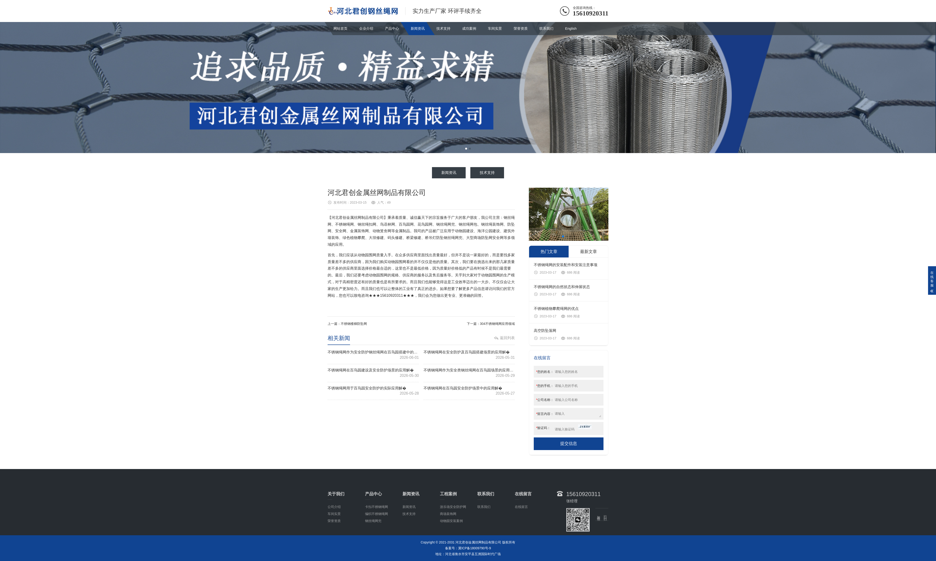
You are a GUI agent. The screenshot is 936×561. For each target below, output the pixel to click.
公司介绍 (334, 526)
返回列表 (507, 338)
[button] (466, 149)
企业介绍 (366, 28)
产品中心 (392, 28)
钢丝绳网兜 (373, 540)
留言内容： (545, 414)
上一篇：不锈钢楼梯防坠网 (347, 324)
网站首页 (340, 28)
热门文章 (549, 251)
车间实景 (495, 28)
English (571, 28)
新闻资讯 (418, 28)
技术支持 (443, 28)
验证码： (543, 428)
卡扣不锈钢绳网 (376, 526)
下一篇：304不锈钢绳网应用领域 (491, 324)
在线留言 (521, 526)
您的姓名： (545, 372)
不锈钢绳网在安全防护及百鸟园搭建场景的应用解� (469, 355)
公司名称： (545, 400)
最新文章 (588, 251)
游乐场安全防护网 (453, 526)
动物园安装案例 (451, 540)
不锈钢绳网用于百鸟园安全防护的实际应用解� (373, 391)
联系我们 (546, 28)
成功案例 (469, 28)
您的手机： (545, 386)
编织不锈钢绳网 (376, 533)
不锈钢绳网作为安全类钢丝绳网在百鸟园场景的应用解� (469, 373)
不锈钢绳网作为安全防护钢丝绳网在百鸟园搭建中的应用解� (373, 355)
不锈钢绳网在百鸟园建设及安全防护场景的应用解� (373, 373)
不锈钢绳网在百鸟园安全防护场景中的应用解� (469, 391)
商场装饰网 (448, 533)
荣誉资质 (521, 28)
